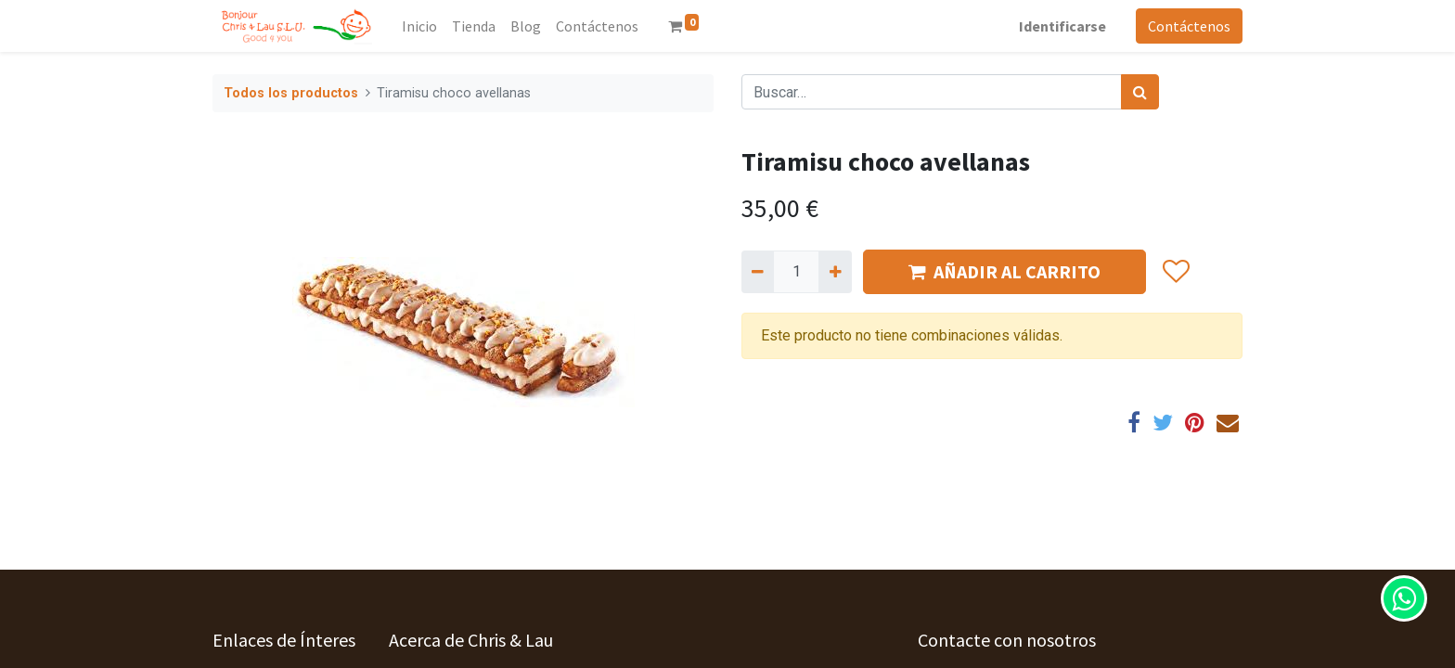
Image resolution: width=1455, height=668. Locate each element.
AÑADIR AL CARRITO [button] (1004, 271)
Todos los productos (291, 93)
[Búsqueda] (1140, 91)
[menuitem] (419, 26)
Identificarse (1062, 26)
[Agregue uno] (834, 271)
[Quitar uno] (757, 271)
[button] (1175, 271)
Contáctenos (1189, 26)
